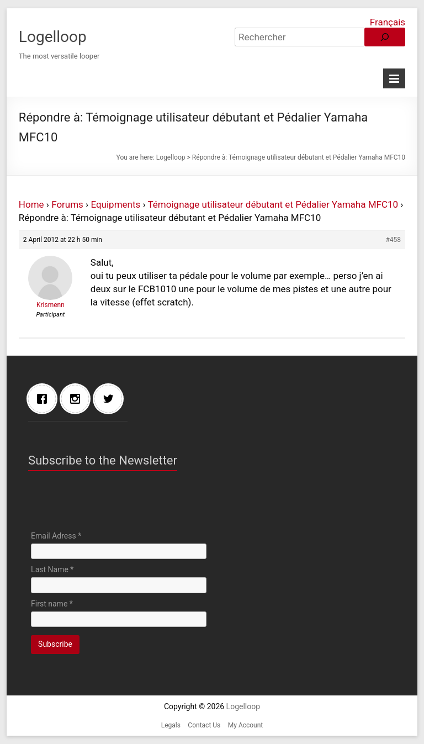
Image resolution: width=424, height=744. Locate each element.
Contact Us (204, 725)
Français (387, 22)
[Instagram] (77, 399)
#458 (393, 240)
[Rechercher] (384, 37)
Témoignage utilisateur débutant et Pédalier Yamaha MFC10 (273, 204)
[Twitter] (111, 399)
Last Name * (52, 569)
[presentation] (115, 503)
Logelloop (53, 37)
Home (31, 204)
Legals (171, 725)
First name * (52, 603)
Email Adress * (56, 535)
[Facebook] (44, 399)
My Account (245, 725)
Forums (67, 204)
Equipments (115, 204)
